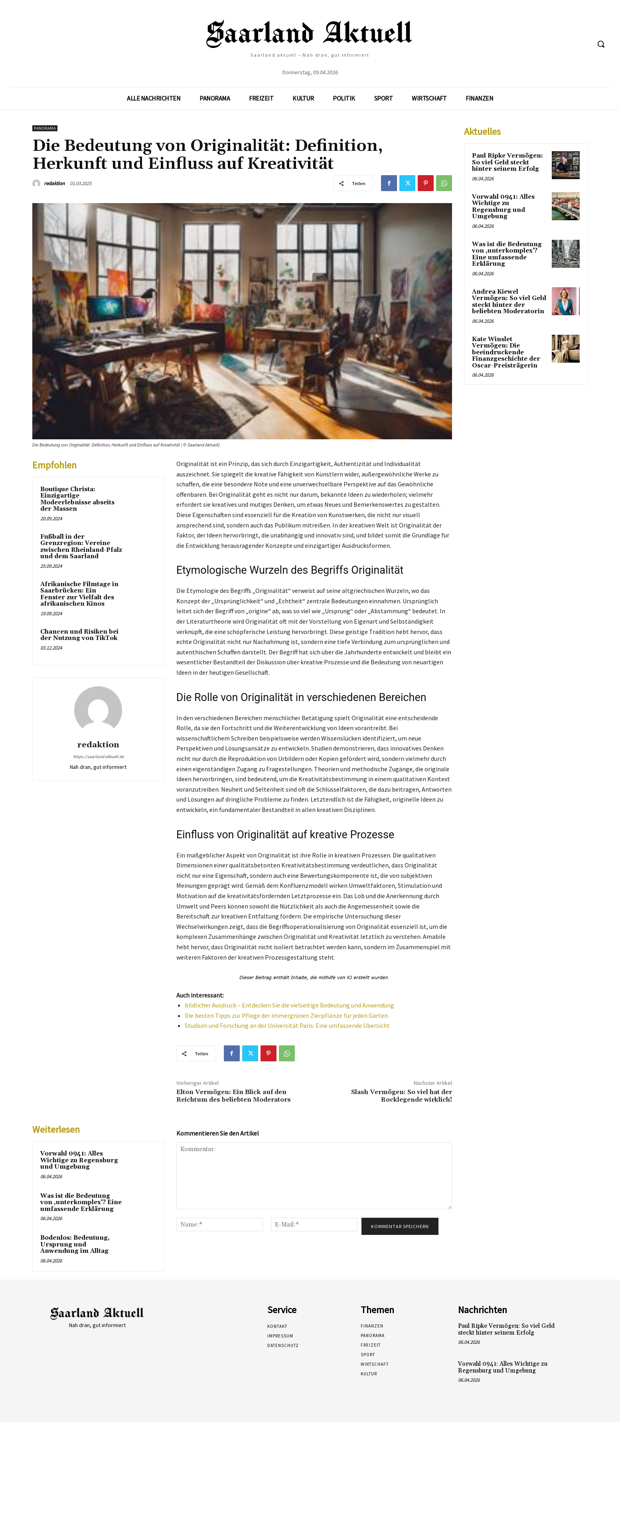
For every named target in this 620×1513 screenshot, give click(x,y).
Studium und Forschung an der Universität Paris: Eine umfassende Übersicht (287, 1025)
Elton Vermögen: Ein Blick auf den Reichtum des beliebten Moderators (233, 1096)
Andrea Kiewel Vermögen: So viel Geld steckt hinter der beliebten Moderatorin (509, 302)
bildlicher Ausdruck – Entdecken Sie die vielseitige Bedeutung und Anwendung (289, 1005)
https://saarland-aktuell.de (98, 756)
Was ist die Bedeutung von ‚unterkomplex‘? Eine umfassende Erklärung (81, 1202)
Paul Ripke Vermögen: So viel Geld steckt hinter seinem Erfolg (507, 162)
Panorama (44, 128)
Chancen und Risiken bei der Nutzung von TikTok (79, 635)
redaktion (54, 183)
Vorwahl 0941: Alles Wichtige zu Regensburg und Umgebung (79, 1160)
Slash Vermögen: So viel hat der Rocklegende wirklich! (401, 1096)
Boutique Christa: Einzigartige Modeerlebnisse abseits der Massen (77, 499)
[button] (600, 43)
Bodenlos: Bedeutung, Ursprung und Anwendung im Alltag (75, 1244)
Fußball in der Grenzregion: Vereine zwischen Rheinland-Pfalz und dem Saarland (81, 547)
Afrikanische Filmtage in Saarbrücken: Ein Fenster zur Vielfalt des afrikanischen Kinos (79, 594)
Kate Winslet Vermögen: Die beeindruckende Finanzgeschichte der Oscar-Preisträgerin (506, 352)
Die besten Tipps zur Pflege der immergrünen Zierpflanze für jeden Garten (286, 1015)
